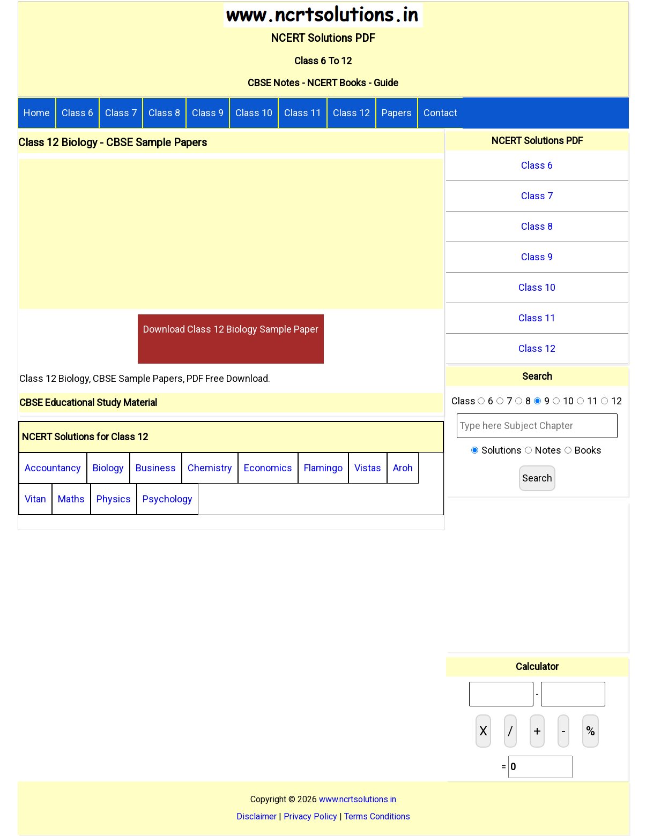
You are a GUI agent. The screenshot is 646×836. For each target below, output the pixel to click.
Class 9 (208, 112)
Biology (108, 467)
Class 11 (302, 112)
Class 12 (351, 112)
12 (616, 400)
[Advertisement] (231, 234)
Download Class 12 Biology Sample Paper (230, 329)
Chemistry (210, 467)
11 (592, 400)
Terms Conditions (377, 816)
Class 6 (77, 112)
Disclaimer (256, 816)
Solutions (501, 450)
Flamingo (323, 467)
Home (37, 112)
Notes (548, 450)
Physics (113, 498)
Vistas (367, 467)
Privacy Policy (310, 816)
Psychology (167, 498)
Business (156, 467)
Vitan (35, 498)
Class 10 (253, 112)
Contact (440, 112)
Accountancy (53, 467)
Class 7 (121, 112)
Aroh (403, 467)
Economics (268, 467)
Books (588, 450)
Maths (71, 498)
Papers (397, 112)
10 (568, 400)
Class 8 (164, 112)
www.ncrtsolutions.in (357, 799)
